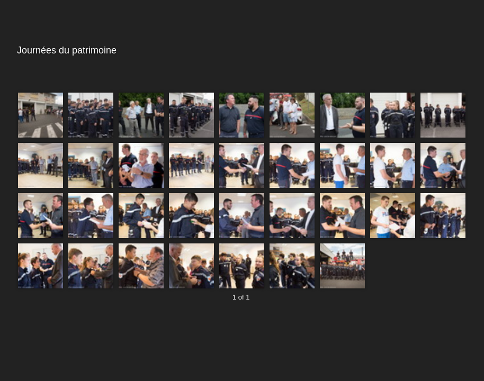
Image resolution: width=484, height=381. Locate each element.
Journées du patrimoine (240, 50)
